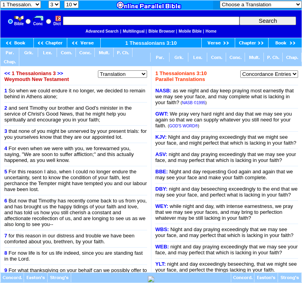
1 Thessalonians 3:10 (151, 43)
